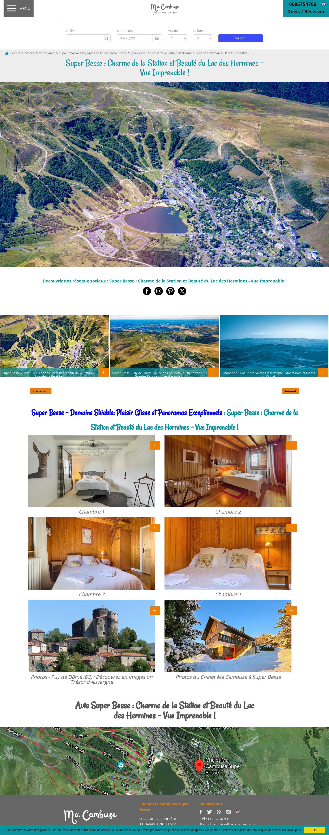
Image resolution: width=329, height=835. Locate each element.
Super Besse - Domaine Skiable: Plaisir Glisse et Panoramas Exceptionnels (126, 412)
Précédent (41, 391)
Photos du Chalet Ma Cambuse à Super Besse (228, 676)
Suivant (290, 391)
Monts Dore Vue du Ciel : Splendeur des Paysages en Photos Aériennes (74, 53)
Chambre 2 (228, 511)
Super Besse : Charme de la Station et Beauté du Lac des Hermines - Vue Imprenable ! (188, 53)
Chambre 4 (228, 594)
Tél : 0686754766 (214, 818)
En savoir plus (291, 830)
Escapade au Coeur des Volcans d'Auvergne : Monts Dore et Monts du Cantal (268, 374)
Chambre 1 (91, 511)
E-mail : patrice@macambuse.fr (227, 824)
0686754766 (302, 4)
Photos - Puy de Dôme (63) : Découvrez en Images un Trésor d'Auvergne (92, 679)
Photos (16, 53)
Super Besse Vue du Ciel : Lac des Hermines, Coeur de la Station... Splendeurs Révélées (49, 374)
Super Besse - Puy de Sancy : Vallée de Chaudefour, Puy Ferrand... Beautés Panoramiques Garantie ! (158, 374)
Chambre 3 (91, 594)
